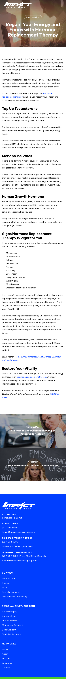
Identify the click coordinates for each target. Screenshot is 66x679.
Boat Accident (9, 629)
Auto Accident (9, 616)
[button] (60, 5)
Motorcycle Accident (12, 625)
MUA (4, 587)
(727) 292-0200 (10, 541)
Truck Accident (9, 620)
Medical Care (8, 578)
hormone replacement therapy (31, 376)
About (5, 653)
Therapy (6, 583)
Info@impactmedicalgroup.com (17, 546)
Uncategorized (32, 17)
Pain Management (11, 592)
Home (5, 649)
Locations (7, 663)
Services (6, 658)
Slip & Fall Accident (11, 634)
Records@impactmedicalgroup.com (19, 560)
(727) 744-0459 (10, 527)
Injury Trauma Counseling (14, 596)
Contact (6, 667)
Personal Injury (9, 611)
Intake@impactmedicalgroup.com (18, 532)
